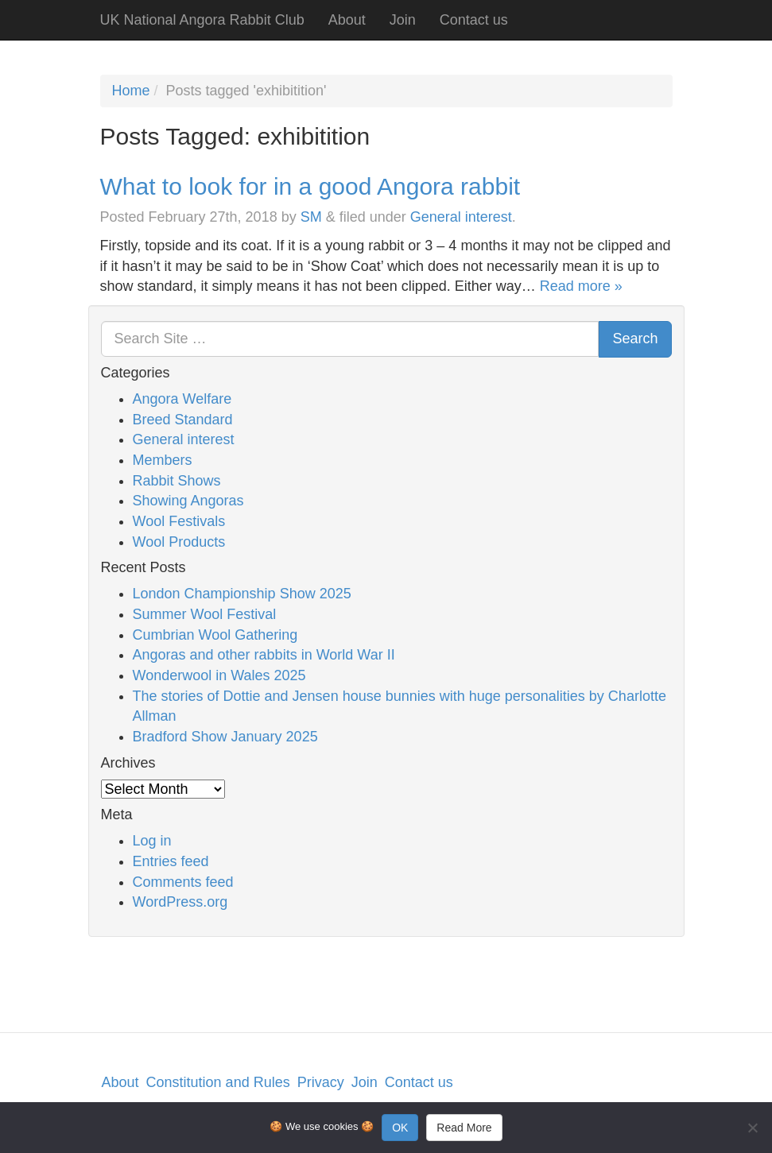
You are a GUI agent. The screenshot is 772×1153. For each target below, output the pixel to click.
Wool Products (179, 542)
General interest (461, 217)
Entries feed (171, 861)
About (347, 20)
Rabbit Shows (177, 481)
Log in (152, 841)
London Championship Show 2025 (242, 594)
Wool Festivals (179, 521)
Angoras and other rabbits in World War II (264, 655)
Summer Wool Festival (205, 614)
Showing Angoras (188, 501)
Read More (463, 1127)
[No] (752, 1128)
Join (403, 20)
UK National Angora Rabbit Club (202, 20)
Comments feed (183, 882)
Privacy (320, 1082)
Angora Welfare (182, 399)
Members (162, 460)
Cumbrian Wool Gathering (215, 635)
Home (131, 91)
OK (400, 1127)
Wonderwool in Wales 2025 (219, 675)
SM (311, 217)
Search (635, 338)
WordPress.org (180, 902)
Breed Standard (183, 420)
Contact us (474, 20)
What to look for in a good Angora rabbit (310, 186)
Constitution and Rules (218, 1082)
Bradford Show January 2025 (225, 737)
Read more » (581, 286)
